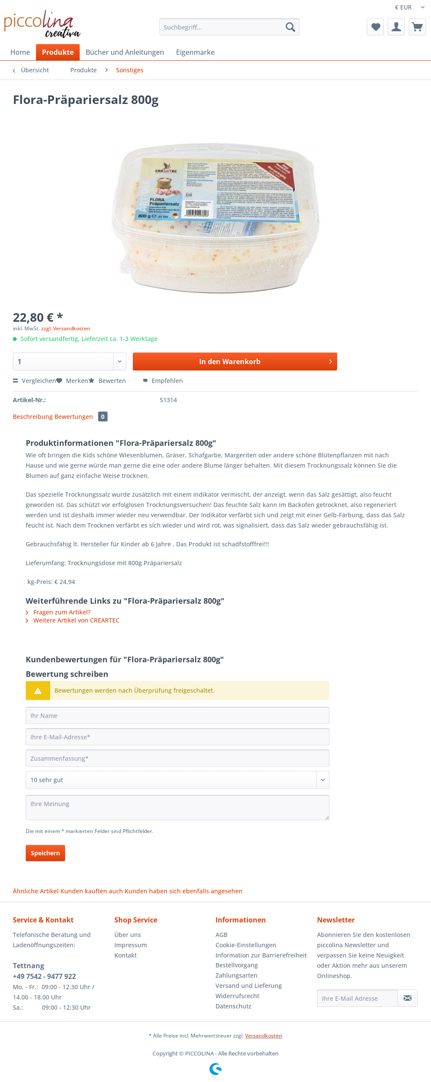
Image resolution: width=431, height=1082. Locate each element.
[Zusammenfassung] (177, 758)
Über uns (127, 935)
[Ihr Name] (177, 715)
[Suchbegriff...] (229, 27)
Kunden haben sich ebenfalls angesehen (183, 891)
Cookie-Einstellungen (246, 945)
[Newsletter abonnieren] (408, 998)
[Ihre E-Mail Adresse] (357, 998)
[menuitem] (229, 31)
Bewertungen (81, 416)
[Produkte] (58, 52)
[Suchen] (290, 27)
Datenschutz (233, 1006)
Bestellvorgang (237, 965)
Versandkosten (263, 1035)
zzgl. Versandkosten (65, 328)
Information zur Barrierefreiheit (261, 955)
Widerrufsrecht (237, 996)
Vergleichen (34, 380)
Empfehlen (163, 380)
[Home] (20, 52)
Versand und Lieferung (249, 985)
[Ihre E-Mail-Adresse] (177, 736)
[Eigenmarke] (195, 52)
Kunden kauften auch (91, 891)
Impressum (130, 945)
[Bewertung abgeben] (177, 780)
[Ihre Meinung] (177, 807)
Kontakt (125, 955)
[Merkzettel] (375, 27)
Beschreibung (33, 416)
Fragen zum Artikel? (58, 612)
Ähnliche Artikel (36, 891)
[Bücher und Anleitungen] (125, 52)
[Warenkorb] (417, 27)
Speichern (45, 853)
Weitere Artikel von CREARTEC (73, 620)
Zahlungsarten (236, 975)
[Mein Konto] (396, 27)
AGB (221, 935)
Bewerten (108, 380)
